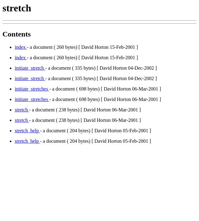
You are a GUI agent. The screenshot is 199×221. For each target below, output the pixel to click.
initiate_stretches (32, 88)
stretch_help (27, 130)
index (21, 47)
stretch (22, 109)
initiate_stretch (30, 68)
